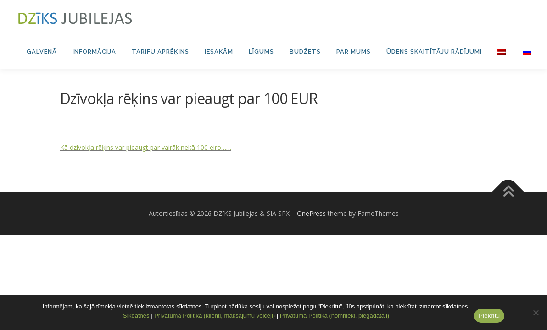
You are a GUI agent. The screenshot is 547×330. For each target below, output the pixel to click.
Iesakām (219, 51)
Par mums (353, 51)
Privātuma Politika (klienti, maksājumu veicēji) (214, 315)
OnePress (311, 247)
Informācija (94, 51)
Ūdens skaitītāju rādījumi (434, 51)
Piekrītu (489, 315)
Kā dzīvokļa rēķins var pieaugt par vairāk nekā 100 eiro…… (145, 181)
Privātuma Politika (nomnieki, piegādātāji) (334, 315)
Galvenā (42, 51)
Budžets (305, 51)
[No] (535, 312)
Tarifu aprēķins (160, 51)
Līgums (261, 51)
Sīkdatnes (136, 315)
